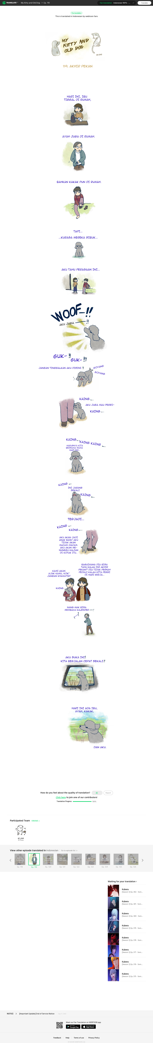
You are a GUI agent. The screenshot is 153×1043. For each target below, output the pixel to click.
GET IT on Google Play (73, 1027)
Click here (61, 797)
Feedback (57, 1038)
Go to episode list (69, 850)
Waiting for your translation (121, 881)
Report (108, 792)
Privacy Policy (94, 1037)
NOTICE (12, 1014)
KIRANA (36, 820)
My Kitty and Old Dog (30, 3)
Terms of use (79, 1038)
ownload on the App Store (88, 1027)
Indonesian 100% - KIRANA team (118, 3)
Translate (144, 3)
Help (67, 1038)
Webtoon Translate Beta (10, 3)
